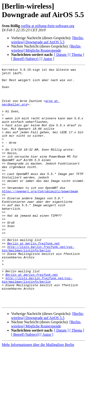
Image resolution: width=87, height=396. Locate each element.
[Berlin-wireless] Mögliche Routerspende (46, 48)
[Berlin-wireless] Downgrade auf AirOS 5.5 (47, 40)
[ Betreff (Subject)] (25, 382)
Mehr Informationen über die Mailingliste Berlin (38, 392)
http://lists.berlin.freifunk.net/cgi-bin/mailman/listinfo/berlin (38, 285)
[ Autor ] (47, 59)
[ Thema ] (77, 55)
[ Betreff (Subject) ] (25, 59)
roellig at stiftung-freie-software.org (47, 26)
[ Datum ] (61, 55)
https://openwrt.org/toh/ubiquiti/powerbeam (40, 216)
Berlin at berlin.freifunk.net (33, 279)
